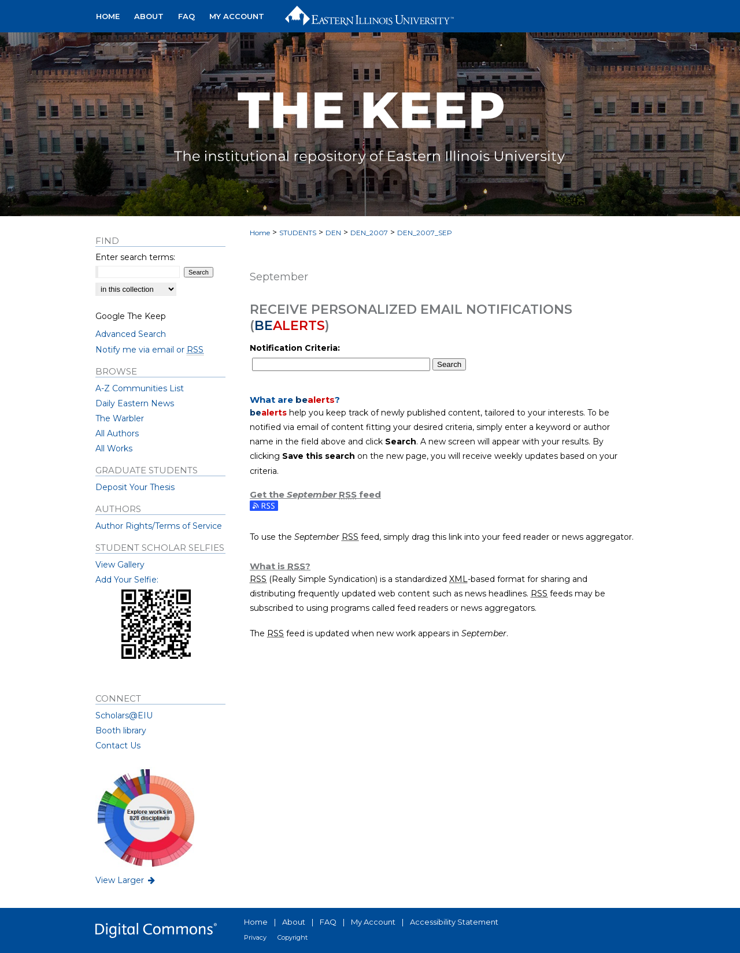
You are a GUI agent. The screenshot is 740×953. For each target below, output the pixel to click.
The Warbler (119, 418)
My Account (373, 921)
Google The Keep (130, 316)
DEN (333, 232)
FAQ (328, 921)
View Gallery (120, 564)
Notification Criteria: (295, 348)
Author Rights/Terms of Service (158, 526)
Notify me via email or (149, 349)
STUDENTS (297, 232)
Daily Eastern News (134, 403)
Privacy (255, 937)
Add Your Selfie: (126, 579)
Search (449, 364)
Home (260, 232)
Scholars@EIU (124, 715)
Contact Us (117, 745)
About (293, 921)
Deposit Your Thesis (135, 487)
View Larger (126, 880)
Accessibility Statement (454, 921)
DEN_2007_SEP (424, 232)
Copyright (293, 937)
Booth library (120, 730)
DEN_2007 (369, 232)
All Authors (117, 433)
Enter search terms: (135, 257)
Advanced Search (130, 334)
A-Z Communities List (139, 388)
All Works (113, 448)
